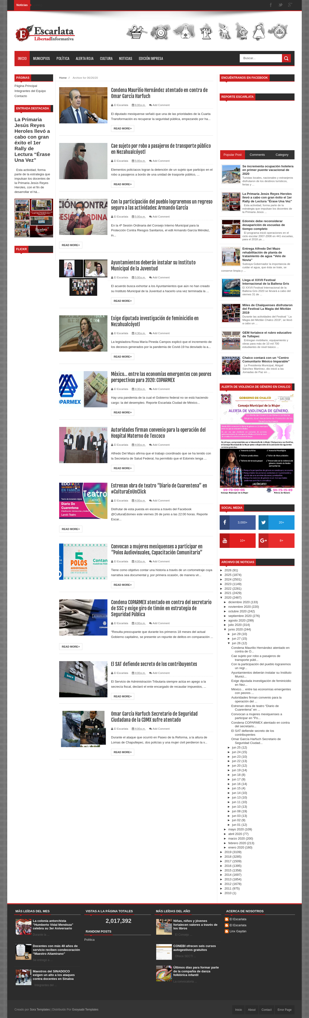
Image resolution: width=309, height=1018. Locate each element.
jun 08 (236, 811)
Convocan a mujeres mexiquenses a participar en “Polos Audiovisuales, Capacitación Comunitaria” (157, 550)
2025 (228, 575)
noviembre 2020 (240, 606)
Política (62, 58)
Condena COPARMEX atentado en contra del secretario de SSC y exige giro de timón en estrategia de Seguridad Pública (161, 608)
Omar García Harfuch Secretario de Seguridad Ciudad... (256, 741)
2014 (228, 875)
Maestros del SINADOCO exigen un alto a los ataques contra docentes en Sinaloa (54, 975)
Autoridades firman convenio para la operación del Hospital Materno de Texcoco (158, 433)
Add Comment (161, 105)
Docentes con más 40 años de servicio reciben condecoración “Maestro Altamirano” (56, 949)
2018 (228, 856)
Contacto (20, 96)
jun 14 (236, 793)
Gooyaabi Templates (85, 1009)
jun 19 (236, 770)
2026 (228, 570)
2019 (228, 852)
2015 (228, 870)
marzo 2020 (237, 838)
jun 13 (236, 797)
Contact (267, 1009)
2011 (228, 888)
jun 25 (236, 747)
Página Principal (25, 86)
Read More (123, 128)
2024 (228, 579)
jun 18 (236, 775)
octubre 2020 (238, 611)
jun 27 (236, 638)
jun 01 (236, 825)
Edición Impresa (151, 58)
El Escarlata (238, 919)
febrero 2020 (237, 843)
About (251, 1009)
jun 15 (236, 788)
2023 (228, 584)
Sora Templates (40, 1009)
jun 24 (236, 752)
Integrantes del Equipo (30, 91)
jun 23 (236, 756)
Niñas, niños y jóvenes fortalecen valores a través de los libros (195, 924)
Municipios (41, 58)
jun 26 (236, 643)
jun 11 (236, 802)
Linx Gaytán (238, 931)
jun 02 (236, 820)
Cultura (106, 58)
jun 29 (236, 634)
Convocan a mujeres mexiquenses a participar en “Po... (256, 716)
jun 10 (236, 806)
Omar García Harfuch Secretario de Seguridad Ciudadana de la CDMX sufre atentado (154, 717)
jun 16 (236, 784)
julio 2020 (235, 625)
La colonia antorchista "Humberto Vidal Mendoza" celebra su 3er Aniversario (53, 924)
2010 (228, 893)
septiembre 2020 (240, 616)
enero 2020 (236, 847)
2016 (228, 866)
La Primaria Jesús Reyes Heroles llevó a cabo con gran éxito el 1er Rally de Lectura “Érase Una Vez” (32, 140)
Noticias (125, 58)
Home (63, 77)
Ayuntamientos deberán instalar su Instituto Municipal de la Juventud (153, 266)
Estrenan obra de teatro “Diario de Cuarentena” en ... (255, 708)
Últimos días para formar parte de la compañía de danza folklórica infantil (196, 971)
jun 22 (236, 761)
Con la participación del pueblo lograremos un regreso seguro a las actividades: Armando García (161, 205)
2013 (228, 879)
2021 (228, 593)
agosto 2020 (237, 620)
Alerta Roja (84, 58)
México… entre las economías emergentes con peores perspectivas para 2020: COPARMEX (161, 377)
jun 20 (236, 765)
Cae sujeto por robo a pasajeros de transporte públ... (255, 658)
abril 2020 (235, 834)
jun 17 (236, 779)
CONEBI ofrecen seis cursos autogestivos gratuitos (194, 948)
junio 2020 (236, 629)
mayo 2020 (236, 829)
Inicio (22, 58)
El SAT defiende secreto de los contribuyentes (154, 664)
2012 (228, 884)
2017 (228, 861)
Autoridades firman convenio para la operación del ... (256, 699)
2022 (228, 588)
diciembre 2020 (239, 602)
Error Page (285, 1009)
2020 (228, 597)
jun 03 (236, 816)
